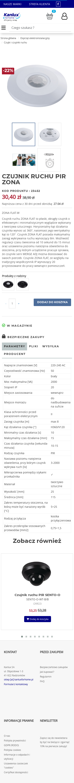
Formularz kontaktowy (16, 684)
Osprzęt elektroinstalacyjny (35, 38)
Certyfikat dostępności (16, 772)
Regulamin (45, 676)
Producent (15, 354)
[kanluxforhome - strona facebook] (58, 4)
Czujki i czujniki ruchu (15, 42)
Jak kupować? (47, 671)
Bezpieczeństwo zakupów (54, 667)
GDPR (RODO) (11, 745)
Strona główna (8, 38)
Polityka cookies (12, 749)
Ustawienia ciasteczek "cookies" (16, 765)
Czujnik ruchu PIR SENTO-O (37, 595)
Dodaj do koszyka (52, 302)
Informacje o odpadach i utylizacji (17, 756)
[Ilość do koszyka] (12, 303)
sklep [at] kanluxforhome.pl (18, 679)
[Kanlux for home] (11, 16)
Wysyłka (50, 346)
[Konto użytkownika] (66, 16)
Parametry (14, 346)
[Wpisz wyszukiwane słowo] (40, 28)
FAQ (42, 681)
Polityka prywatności (15, 740)
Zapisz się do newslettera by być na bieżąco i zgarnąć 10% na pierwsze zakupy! (55, 742)
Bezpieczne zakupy (23, 337)
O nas (7, 735)
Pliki (33, 346)
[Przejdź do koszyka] (49, 15)
